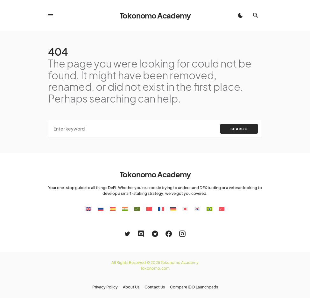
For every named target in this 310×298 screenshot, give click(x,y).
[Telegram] (155, 234)
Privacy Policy (105, 287)
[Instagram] (182, 234)
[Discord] (141, 234)
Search (239, 129)
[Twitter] (127, 234)
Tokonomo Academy (155, 15)
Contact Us (154, 287)
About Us (131, 287)
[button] (50, 15)
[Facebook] (169, 234)
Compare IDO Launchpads (194, 287)
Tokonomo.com (155, 268)
